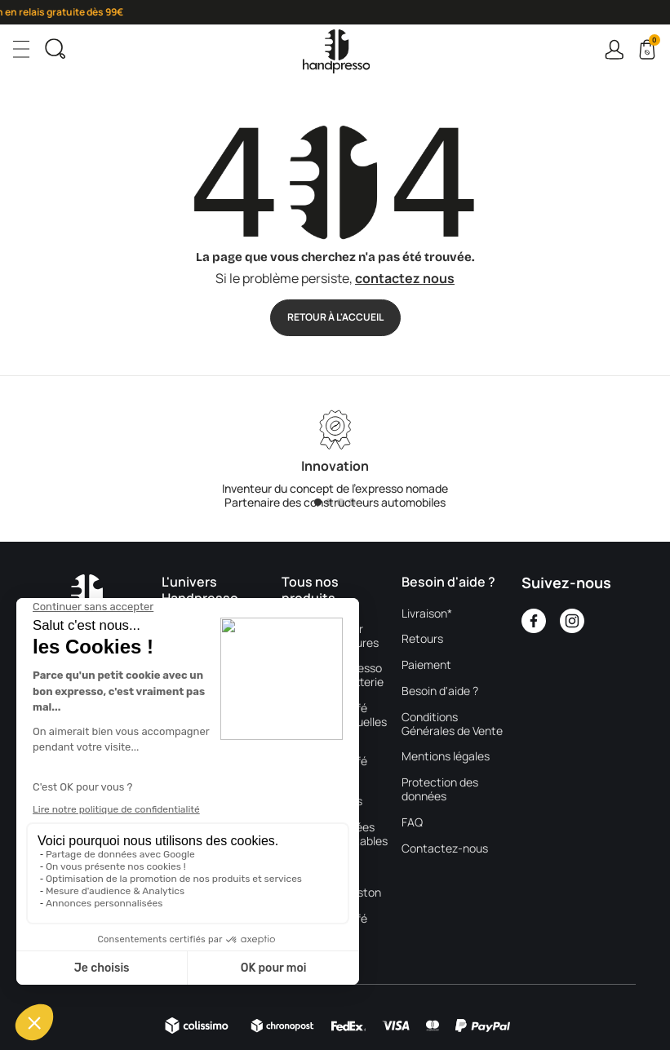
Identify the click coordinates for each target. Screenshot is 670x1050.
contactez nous (405, 278)
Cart (653, 42)
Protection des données (440, 790)
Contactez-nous (445, 849)
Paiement (426, 665)
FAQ (412, 823)
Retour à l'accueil (335, 317)
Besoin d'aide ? (440, 691)
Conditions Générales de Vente (452, 724)
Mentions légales (446, 757)
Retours (422, 639)
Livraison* (427, 614)
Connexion (614, 49)
